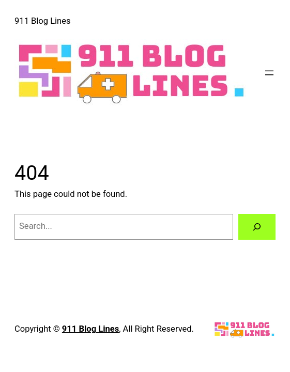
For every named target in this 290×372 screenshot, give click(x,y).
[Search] (257, 227)
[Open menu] (269, 73)
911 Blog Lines (42, 21)
